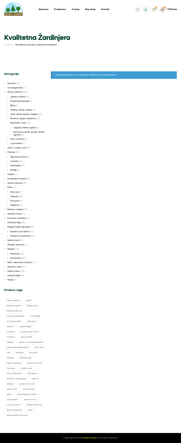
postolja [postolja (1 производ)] (10, 384)
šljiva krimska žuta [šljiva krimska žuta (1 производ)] (14, 410)
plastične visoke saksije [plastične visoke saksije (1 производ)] (16, 379)
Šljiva (12, 106)
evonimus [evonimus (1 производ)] (11, 337)
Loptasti (14, 161)
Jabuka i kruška (17, 97)
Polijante (14, 205)
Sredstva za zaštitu (19, 232)
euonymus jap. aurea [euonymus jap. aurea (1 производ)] (29, 332)
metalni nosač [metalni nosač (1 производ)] (26, 368)
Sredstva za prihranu (20, 236)
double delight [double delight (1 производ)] (25, 327)
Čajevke (14, 197)
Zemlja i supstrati (15, 245)
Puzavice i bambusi (16, 218)
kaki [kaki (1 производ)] (8, 353)
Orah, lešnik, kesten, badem (24, 114)
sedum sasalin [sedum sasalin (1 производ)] (29, 389)
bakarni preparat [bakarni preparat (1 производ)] (14, 306)
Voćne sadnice (14, 92)
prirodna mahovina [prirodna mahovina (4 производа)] (27, 384)
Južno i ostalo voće (17, 148)
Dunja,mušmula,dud (19, 101)
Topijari (10, 174)
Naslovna (43, 9)
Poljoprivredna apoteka (18, 227)
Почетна (8, 45)
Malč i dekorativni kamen (19, 263)
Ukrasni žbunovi (15, 183)
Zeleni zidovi (13, 271)
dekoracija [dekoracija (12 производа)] (31, 321)
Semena (11, 83)
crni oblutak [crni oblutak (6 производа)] (35, 316)
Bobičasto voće (18, 123)
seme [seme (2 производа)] (9, 394)
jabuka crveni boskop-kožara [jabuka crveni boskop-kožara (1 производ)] (31, 342)
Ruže (9, 187)
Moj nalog (90, 9)
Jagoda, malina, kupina (24, 128)
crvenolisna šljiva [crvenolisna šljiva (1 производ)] (14, 321)
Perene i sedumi (15, 210)
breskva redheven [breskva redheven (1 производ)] (14, 311)
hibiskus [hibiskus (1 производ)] (10, 342)
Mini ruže (14, 192)
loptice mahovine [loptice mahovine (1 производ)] (14, 363)
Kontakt (105, 9)
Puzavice (14, 201)
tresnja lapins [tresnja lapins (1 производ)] (12, 400)
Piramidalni (15, 166)
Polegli (13, 170)
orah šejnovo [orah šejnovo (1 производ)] (32, 373)
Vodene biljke (14, 276)
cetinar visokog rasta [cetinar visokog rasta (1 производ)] (15, 316)
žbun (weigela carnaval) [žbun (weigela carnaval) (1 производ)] (17, 415)
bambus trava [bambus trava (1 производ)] (32, 306)
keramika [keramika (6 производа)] (19, 353)
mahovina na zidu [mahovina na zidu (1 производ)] (34, 363)
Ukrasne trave (14, 214)
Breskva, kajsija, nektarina (22, 119)
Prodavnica (60, 9)
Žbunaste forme (18, 157)
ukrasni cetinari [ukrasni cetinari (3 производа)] (13, 405)
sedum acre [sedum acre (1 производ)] (12, 389)
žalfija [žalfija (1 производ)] (30, 410)
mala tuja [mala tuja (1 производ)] (11, 368)
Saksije (10, 249)
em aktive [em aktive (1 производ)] (11, 332)
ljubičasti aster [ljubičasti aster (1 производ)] (26, 358)
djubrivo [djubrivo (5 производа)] (10, 327)
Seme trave (13, 240)
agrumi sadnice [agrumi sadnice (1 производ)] (13, 300)
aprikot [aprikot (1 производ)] (29, 300)
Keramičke (15, 258)
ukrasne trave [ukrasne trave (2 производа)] (30, 400)
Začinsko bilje (14, 223)
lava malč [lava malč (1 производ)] (33, 353)
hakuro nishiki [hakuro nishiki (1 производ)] (26, 337)
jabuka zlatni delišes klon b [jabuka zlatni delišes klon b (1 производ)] (18, 347)
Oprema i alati (14, 267)
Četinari (11, 152)
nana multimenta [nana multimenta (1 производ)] (14, 373)
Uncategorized (14, 88)
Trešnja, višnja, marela (21, 110)
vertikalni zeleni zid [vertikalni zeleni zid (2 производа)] (34, 405)
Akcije (10, 280)
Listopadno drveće (16, 179)
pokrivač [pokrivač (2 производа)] (35, 379)
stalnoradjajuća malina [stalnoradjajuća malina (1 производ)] (27, 394)
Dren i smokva (17, 139)
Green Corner (89, 438)
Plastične (15, 254)
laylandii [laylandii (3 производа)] (10, 358)
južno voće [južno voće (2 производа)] (39, 347)
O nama (75, 9)
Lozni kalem (16, 144)
